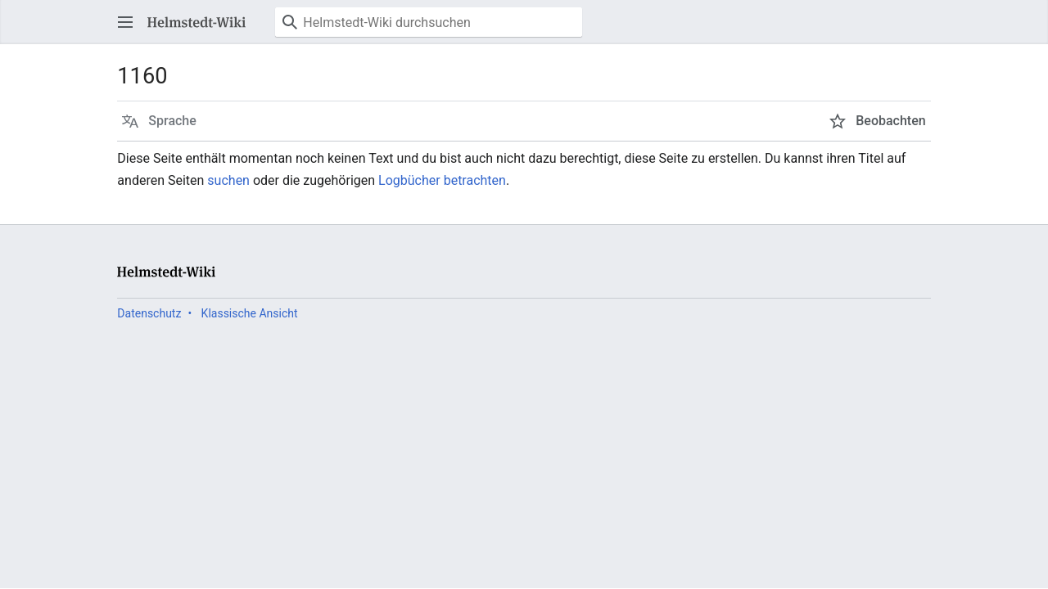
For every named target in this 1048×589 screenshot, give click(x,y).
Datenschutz (149, 313)
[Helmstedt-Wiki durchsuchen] (428, 22)
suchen (228, 180)
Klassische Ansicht (249, 313)
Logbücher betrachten (442, 180)
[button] (125, 22)
